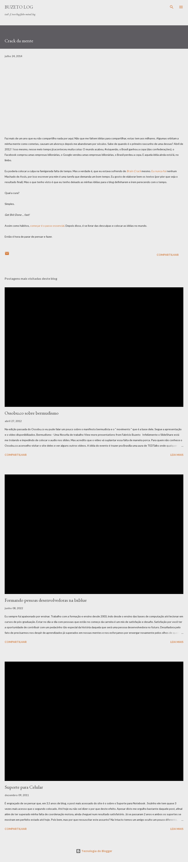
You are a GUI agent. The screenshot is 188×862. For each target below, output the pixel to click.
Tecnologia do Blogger (94, 851)
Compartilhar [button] (168, 254)
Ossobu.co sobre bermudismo (32, 413)
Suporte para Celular (24, 787)
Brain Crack (134, 171)
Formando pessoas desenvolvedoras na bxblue (46, 600)
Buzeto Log (19, 7)
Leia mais (176, 454)
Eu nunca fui (158, 171)
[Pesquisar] (171, 7)
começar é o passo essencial (47, 225)
